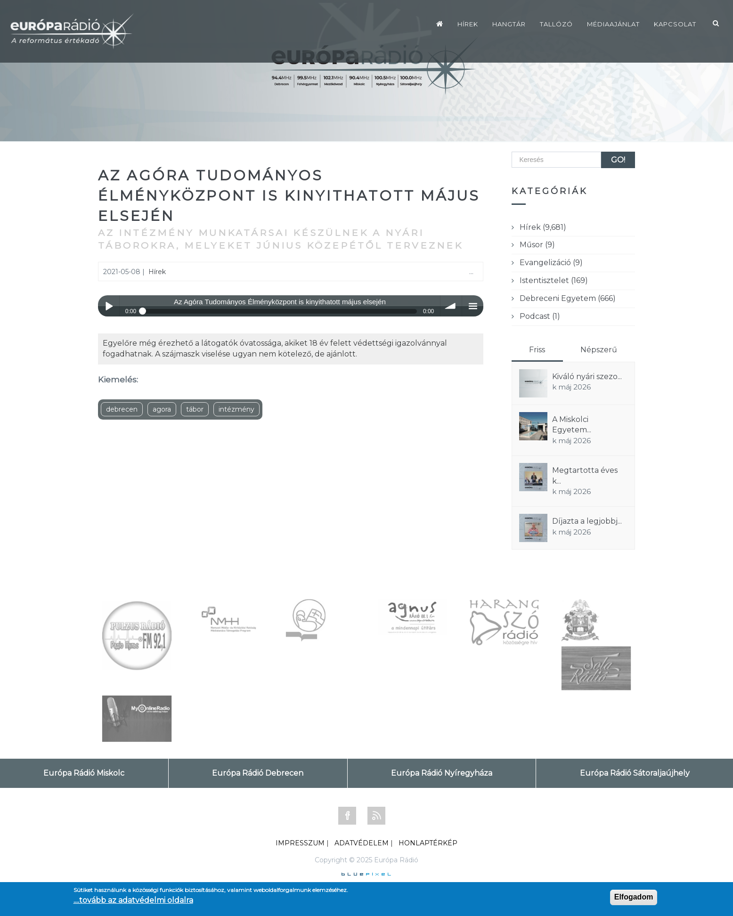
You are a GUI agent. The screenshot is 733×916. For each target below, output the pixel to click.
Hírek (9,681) (543, 227)
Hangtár (509, 24)
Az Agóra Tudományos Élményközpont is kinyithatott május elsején (289, 196)
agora (162, 409)
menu (472, 305)
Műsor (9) (537, 244)
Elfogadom (633, 897)
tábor (195, 409)
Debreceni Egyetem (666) (568, 298)
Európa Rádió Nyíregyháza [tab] (441, 773)
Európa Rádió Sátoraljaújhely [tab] (635, 773)
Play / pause (108, 305)
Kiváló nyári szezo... (587, 376)
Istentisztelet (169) (554, 280)
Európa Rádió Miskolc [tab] (83, 773)
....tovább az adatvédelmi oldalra (133, 900)
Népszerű (598, 349)
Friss (537, 349)
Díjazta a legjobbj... (587, 521)
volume (451, 305)
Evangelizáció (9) (551, 262)
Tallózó (556, 24)
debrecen (122, 409)
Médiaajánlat (613, 24)
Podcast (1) (540, 316)
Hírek (467, 24)
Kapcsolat (675, 24)
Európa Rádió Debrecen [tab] (257, 773)
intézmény (236, 409)
